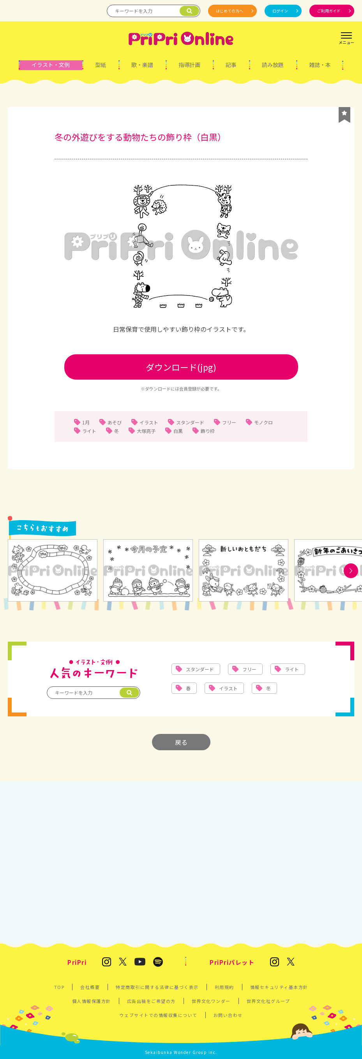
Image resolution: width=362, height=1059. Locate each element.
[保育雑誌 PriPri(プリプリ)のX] (123, 962)
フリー (229, 422)
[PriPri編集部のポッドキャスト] (158, 962)
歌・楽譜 (142, 65)
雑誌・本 (320, 65)
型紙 (100, 65)
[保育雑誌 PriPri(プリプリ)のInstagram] (106, 962)
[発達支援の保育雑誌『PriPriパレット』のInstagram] (274, 962)
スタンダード (190, 422)
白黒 (178, 430)
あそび (115, 422)
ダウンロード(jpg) (181, 367)
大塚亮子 (146, 430)
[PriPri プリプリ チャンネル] (139, 962)
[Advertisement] (181, 859)
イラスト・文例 (51, 65)
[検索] (189, 11)
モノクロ (263, 422)
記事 (231, 65)
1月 (86, 422)
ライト (89, 430)
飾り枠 (208, 430)
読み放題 (273, 65)
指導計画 (189, 65)
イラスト (149, 422)
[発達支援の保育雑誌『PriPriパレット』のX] (291, 962)
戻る (181, 742)
